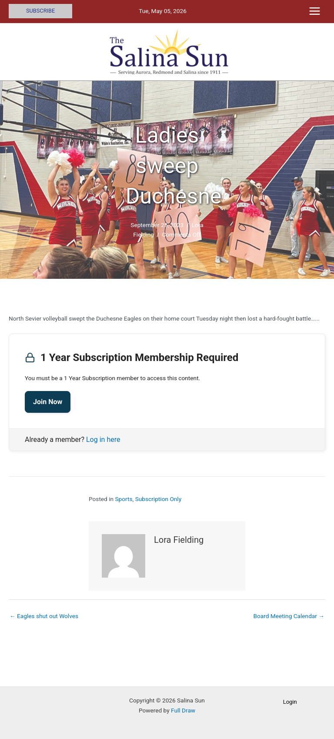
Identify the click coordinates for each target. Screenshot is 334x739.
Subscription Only (158, 498)
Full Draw (183, 710)
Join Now (47, 402)
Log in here (103, 439)
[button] (40, 11)
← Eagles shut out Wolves (44, 615)
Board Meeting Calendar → (288, 615)
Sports (123, 498)
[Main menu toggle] (315, 11)
